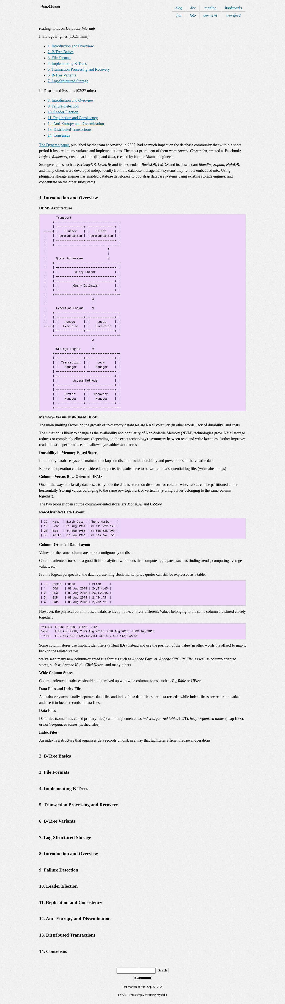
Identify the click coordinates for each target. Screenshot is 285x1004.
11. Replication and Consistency (73, 118)
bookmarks (233, 8)
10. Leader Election (63, 112)
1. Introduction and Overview (71, 46)
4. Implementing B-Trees (67, 63)
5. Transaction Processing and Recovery (79, 69)
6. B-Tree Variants (62, 75)
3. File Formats (60, 58)
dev (193, 8)
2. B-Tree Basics (61, 52)
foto (193, 15)
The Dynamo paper (54, 145)
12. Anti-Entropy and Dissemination (76, 124)
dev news (210, 15)
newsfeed (233, 15)
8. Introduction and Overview (71, 100)
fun (178, 15)
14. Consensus (59, 135)
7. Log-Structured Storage (68, 81)
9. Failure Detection (63, 106)
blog (178, 8)
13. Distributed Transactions (70, 129)
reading (210, 8)
